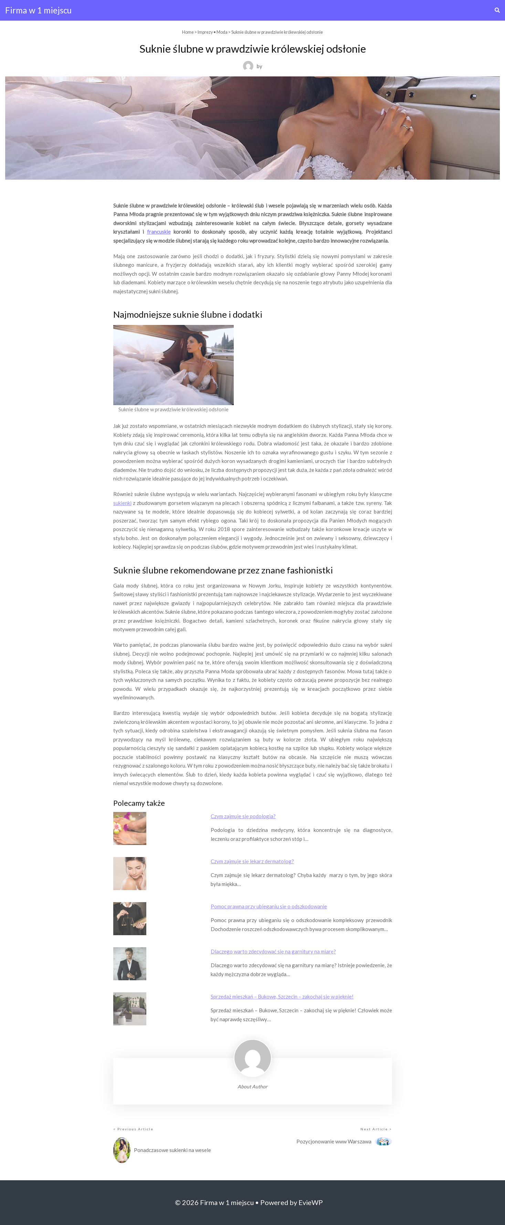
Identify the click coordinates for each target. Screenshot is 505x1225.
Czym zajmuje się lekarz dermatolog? (252, 861)
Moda (222, 32)
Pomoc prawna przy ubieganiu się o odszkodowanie (269, 906)
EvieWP (310, 1202)
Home (188, 32)
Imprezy (205, 32)
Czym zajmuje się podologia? (243, 816)
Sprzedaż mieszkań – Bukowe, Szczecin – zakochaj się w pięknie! (282, 996)
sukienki (122, 503)
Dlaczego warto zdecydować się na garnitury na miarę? (273, 951)
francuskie (159, 232)
